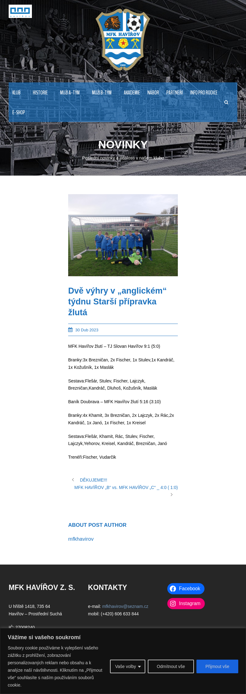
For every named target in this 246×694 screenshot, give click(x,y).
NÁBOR (153, 92)
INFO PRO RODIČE (203, 92)
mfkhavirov (81, 539)
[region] (123, 661)
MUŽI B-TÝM (102, 92)
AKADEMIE (132, 92)
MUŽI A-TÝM (70, 92)
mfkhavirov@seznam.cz (125, 606)
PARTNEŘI (174, 92)
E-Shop (18, 112)
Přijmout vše (217, 666)
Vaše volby (125, 666)
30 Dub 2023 (86, 330)
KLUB (16, 92)
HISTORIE (40, 92)
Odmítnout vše (171, 666)
